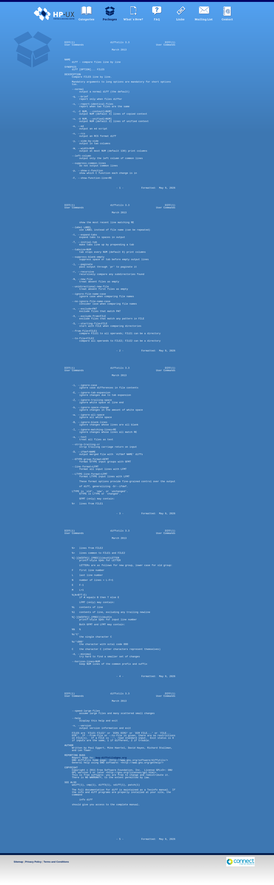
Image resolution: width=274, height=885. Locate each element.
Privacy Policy (33, 861)
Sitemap (18, 861)
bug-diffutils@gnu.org (110, 757)
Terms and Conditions (56, 861)
